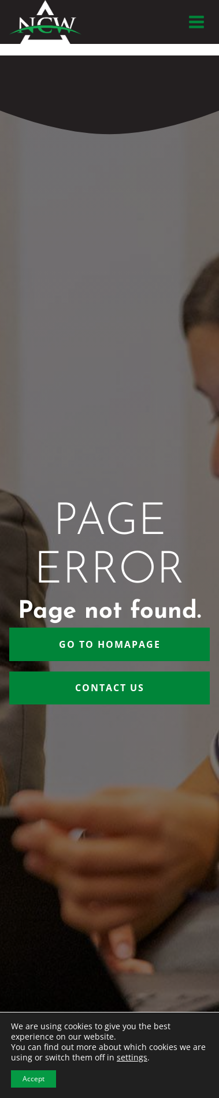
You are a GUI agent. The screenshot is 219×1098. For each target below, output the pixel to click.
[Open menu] (196, 22)
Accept (33, 1079)
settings (132, 1057)
